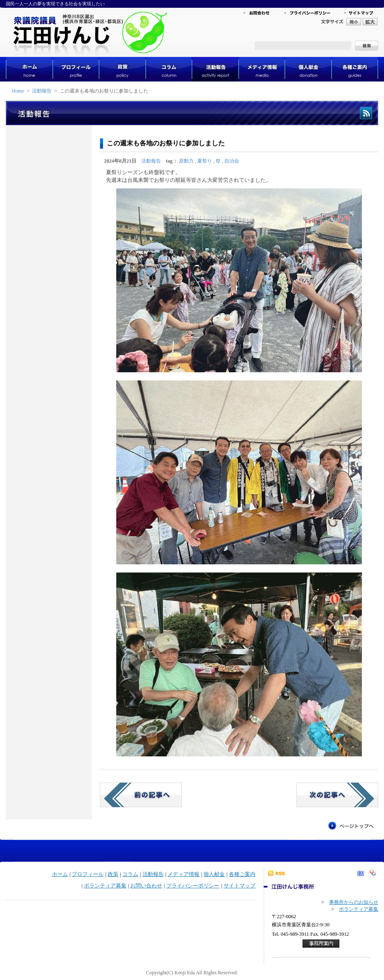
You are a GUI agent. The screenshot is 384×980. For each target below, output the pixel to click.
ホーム (60, 874)
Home (18, 91)
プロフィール (88, 874)
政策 (113, 874)
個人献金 (214, 874)
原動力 (186, 161)
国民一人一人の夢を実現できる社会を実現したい (55, 3)
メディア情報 (183, 874)
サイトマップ (239, 886)
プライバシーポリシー (192, 886)
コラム (130, 874)
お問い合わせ (146, 886)
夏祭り (204, 161)
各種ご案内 (242, 874)
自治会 (231, 161)
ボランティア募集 (105, 886)
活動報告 (42, 91)
